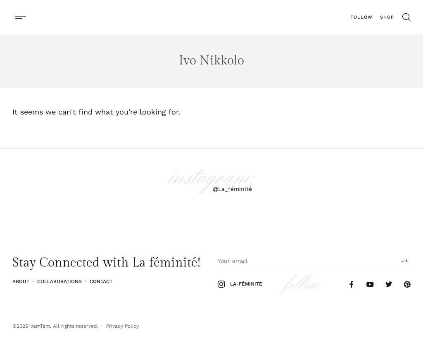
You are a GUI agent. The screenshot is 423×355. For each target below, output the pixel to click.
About (20, 281)
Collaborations (59, 281)
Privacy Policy (122, 326)
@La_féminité (232, 189)
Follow (361, 17)
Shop (387, 17)
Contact (101, 281)
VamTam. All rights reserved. (64, 326)
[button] (20, 17)
